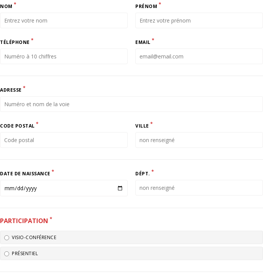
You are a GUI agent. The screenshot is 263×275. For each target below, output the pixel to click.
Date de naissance (27, 172)
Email (145, 41)
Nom (8, 5)
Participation (26, 220)
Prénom (148, 5)
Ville (144, 125)
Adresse (13, 89)
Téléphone (17, 41)
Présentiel (21, 253)
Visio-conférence (30, 237)
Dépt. (144, 172)
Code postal (19, 125)
